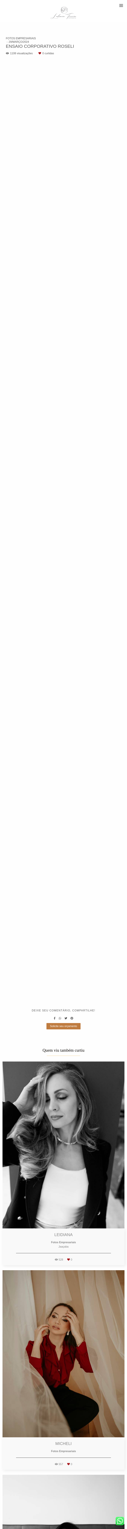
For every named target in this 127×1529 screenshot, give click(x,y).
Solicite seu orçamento (63, 1026)
